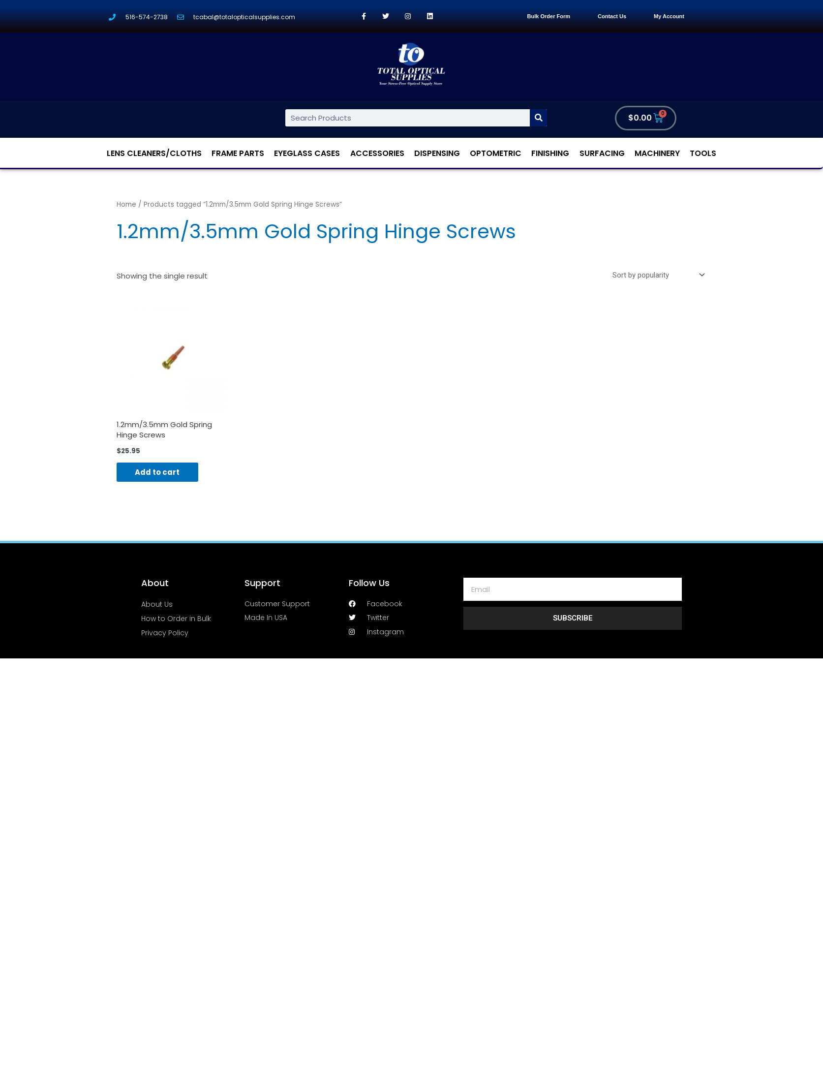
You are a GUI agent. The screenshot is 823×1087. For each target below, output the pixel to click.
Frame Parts (238, 153)
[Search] (538, 117)
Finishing (550, 153)
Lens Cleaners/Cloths (154, 153)
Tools (703, 153)
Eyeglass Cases (307, 153)
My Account (669, 16)
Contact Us (612, 16)
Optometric (495, 153)
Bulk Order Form (548, 16)
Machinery (657, 153)
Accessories (377, 153)
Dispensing (437, 153)
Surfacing (602, 153)
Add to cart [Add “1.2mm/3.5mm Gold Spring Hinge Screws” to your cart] (158, 472)
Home (126, 204)
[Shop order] (657, 275)
